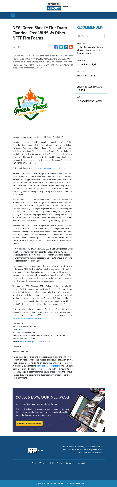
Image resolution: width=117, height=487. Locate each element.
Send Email (22, 329)
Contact (81, 463)
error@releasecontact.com (48, 366)
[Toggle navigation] (13, 15)
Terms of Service (39, 463)
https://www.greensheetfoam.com (52, 168)
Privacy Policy (56, 463)
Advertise (70, 463)
